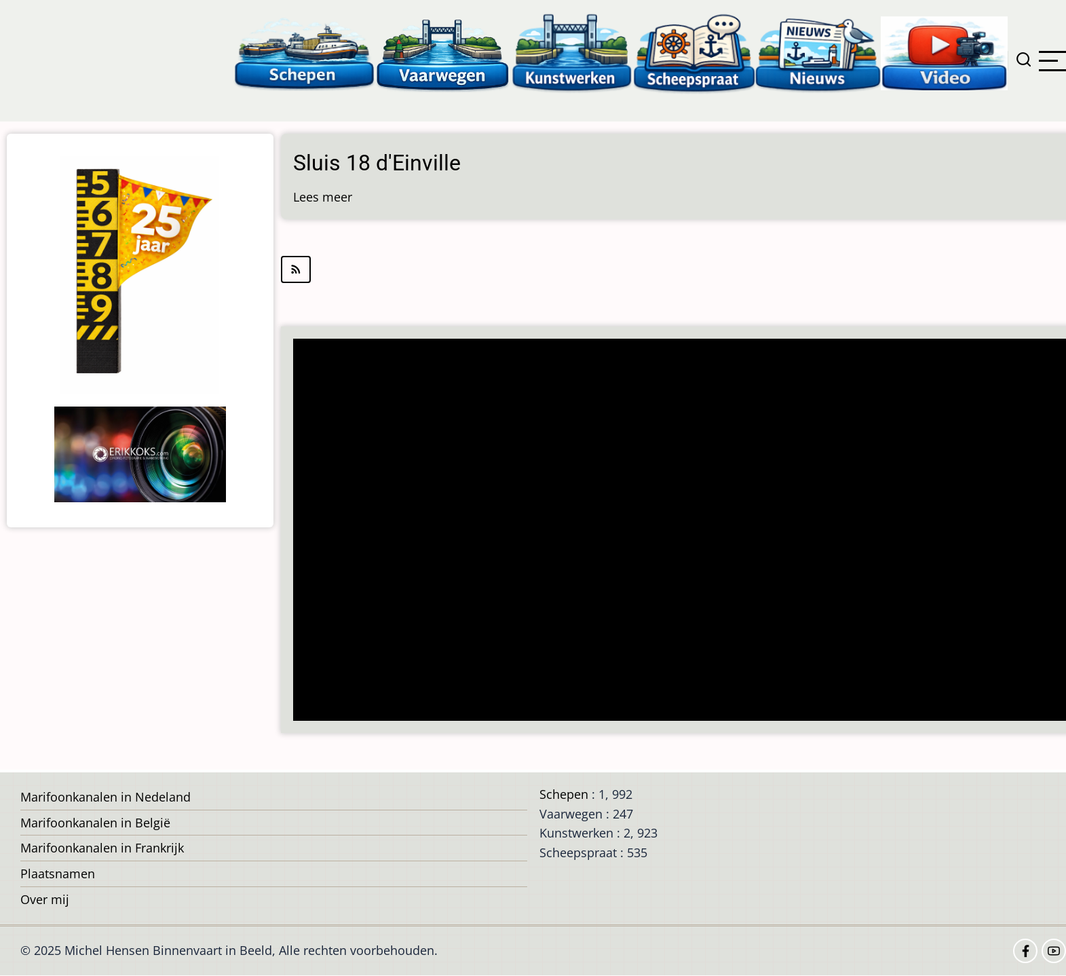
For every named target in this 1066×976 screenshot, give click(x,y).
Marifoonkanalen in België (95, 822)
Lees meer (322, 197)
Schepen (563, 794)
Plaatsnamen (57, 873)
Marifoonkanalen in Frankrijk (102, 848)
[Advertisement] (679, 531)
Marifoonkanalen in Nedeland (105, 797)
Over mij (44, 899)
